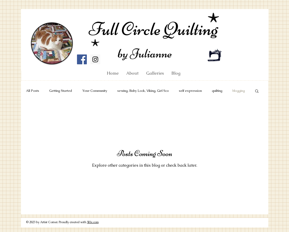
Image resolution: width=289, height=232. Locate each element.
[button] (256, 91)
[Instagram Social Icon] (95, 59)
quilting (217, 91)
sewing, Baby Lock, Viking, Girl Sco (143, 91)
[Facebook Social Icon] (82, 59)
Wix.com (93, 222)
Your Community (94, 91)
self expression (190, 91)
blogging (238, 91)
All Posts (32, 91)
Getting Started (60, 91)
